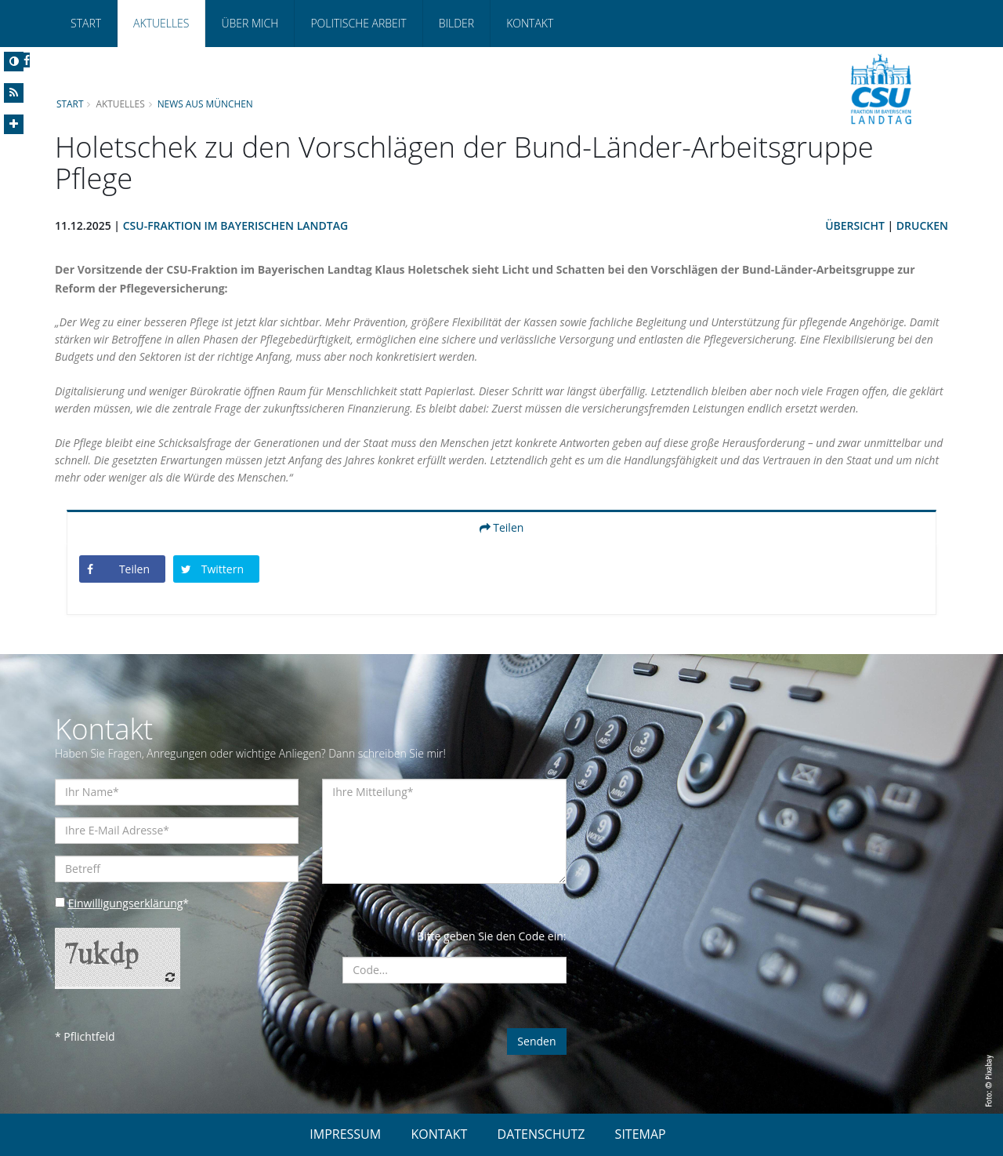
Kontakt (529, 23)
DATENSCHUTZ (541, 1134)
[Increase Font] (14, 124)
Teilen (502, 527)
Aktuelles (161, 23)
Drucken (922, 225)
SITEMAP (640, 1134)
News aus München (205, 103)
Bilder (456, 23)
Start (86, 23)
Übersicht (855, 225)
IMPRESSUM (345, 1134)
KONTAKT (439, 1134)
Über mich (249, 23)
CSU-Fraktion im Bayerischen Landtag (235, 225)
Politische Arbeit (358, 23)
